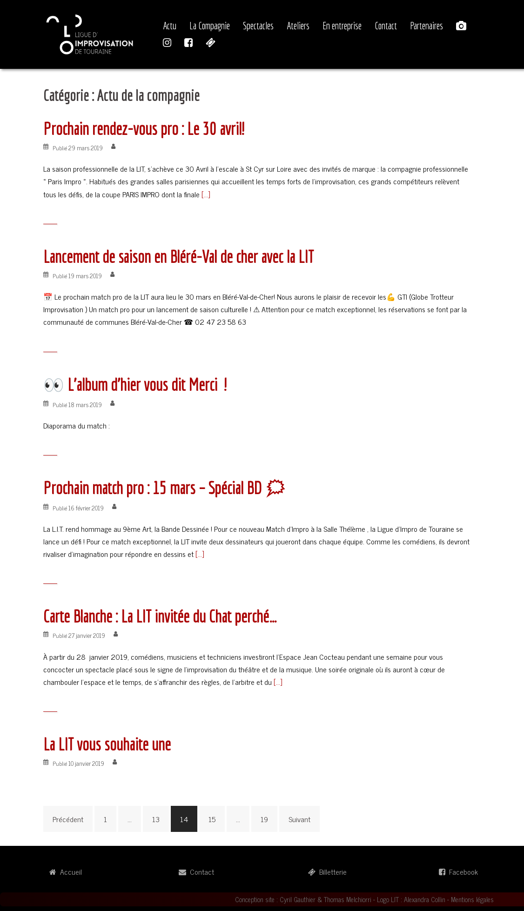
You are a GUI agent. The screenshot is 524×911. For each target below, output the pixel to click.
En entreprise (342, 25)
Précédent (68, 819)
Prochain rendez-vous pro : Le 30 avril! (143, 128)
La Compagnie (209, 25)
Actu (169, 25)
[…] (205, 194)
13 (156, 819)
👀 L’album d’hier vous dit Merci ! (134, 384)
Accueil (65, 871)
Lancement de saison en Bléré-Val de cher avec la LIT (178, 256)
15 (211, 819)
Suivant (299, 819)
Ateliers (298, 25)
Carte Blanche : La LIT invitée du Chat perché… (160, 616)
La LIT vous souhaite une (107, 744)
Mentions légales (472, 899)
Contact (386, 25)
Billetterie (327, 871)
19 (264, 819)
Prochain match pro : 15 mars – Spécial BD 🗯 (164, 487)
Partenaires (426, 25)
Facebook (458, 871)
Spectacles (258, 25)
